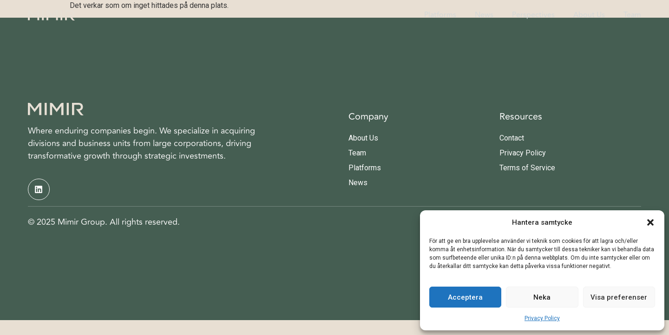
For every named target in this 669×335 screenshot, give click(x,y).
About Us (589, 15)
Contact (511, 138)
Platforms (440, 15)
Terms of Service (527, 167)
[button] (650, 222)
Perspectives (533, 15)
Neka (542, 297)
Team (632, 15)
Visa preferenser (618, 297)
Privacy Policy (542, 318)
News (484, 15)
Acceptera (465, 297)
